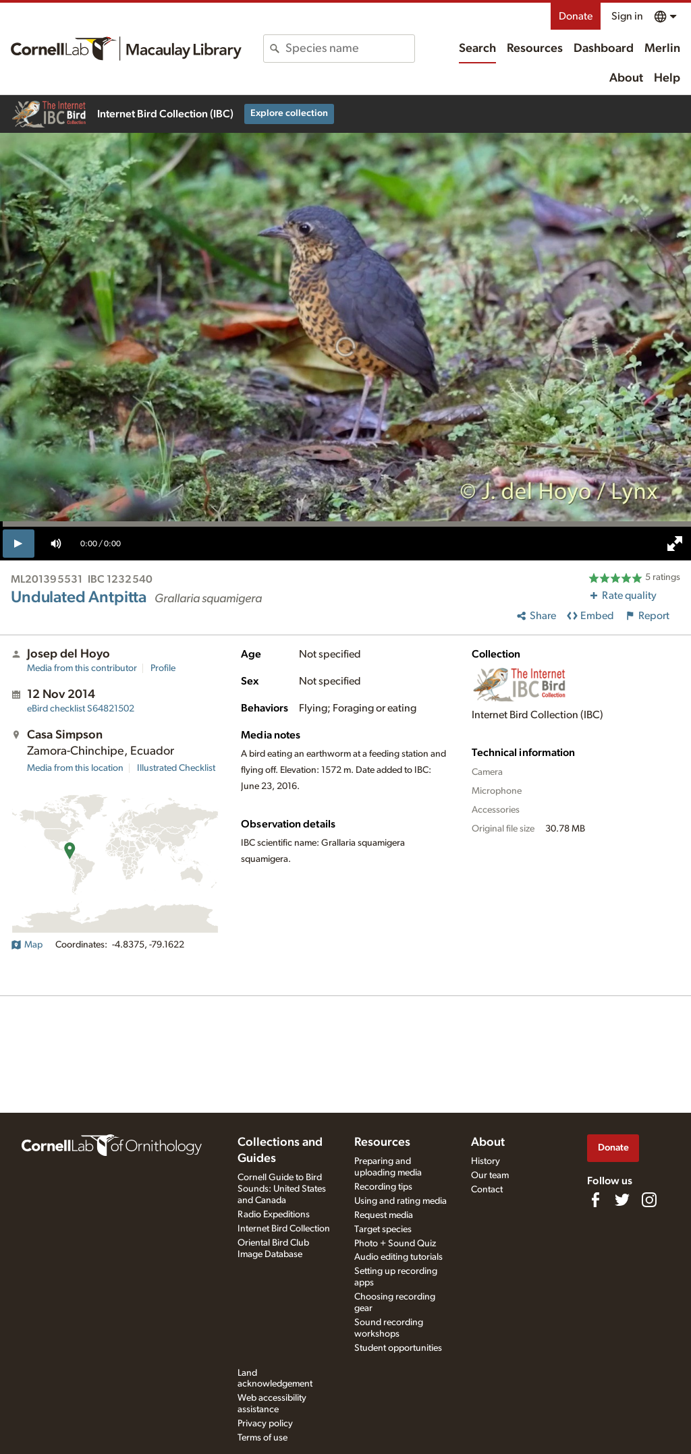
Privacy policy (265, 1423)
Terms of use (262, 1438)
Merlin (662, 48)
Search (477, 48)
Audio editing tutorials (398, 1257)
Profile (162, 668)
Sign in (627, 16)
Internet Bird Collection (284, 1228)
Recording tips (383, 1187)
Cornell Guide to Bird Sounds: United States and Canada (282, 1189)
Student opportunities (398, 1348)
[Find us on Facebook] (595, 1200)
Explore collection (289, 113)
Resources (535, 48)
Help (667, 78)
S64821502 (80, 709)
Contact (487, 1189)
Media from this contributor (82, 668)
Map (27, 945)
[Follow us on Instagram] (649, 1200)
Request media (383, 1215)
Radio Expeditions (274, 1214)
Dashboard (604, 48)
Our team (490, 1175)
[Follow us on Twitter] (622, 1200)
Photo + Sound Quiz (395, 1243)
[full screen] (674, 543)
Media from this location (75, 768)
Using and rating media (400, 1201)
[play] (18, 543)
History (485, 1161)
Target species (383, 1229)
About (626, 78)
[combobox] (349, 48)
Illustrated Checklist (176, 768)
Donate (575, 16)
